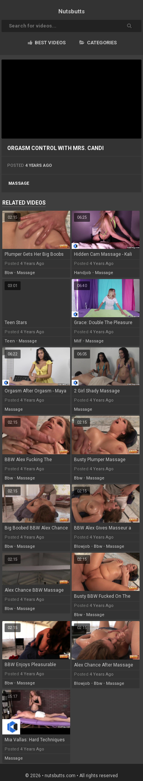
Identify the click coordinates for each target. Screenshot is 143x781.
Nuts (71, 11)
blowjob (82, 546)
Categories (98, 42)
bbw (9, 272)
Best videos (47, 42)
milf (78, 341)
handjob (82, 272)
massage (18, 183)
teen (10, 341)
